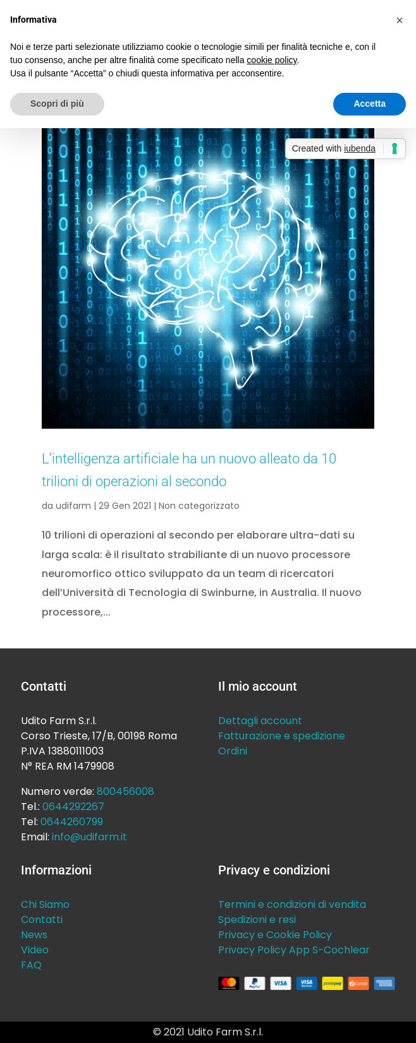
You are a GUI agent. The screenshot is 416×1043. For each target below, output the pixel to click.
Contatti (42, 919)
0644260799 (71, 821)
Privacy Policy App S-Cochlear (294, 950)
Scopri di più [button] (57, 103)
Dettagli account (260, 720)
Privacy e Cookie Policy (275, 934)
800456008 (125, 791)
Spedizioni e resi (257, 919)
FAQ (31, 965)
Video (35, 950)
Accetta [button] (369, 103)
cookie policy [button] (272, 60)
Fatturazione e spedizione (281, 736)
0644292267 (73, 806)
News (34, 934)
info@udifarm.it (89, 837)
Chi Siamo (45, 904)
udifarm (73, 505)
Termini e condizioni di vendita (292, 904)
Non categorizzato (199, 505)
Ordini (232, 751)
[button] (399, 20)
